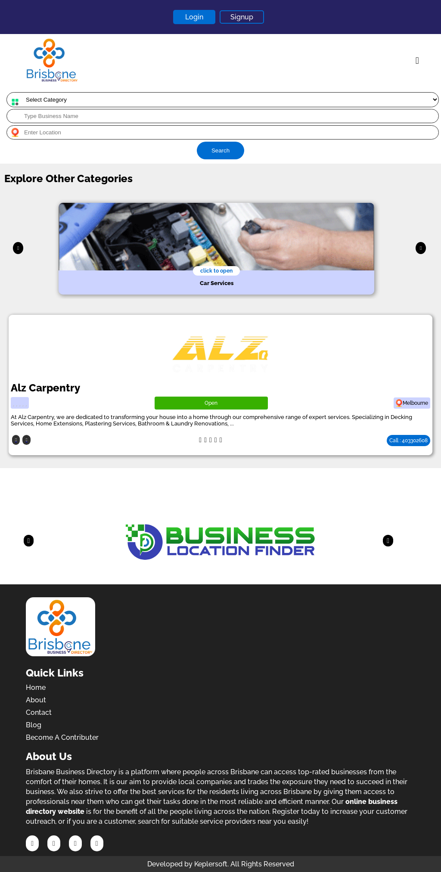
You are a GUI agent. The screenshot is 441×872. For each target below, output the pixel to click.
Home (36, 687)
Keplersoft (210, 864)
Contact (39, 712)
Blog (33, 725)
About (36, 700)
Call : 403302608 (408, 441)
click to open (216, 271)
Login (194, 17)
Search (220, 150)
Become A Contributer (62, 737)
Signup (241, 17)
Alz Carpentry (45, 388)
